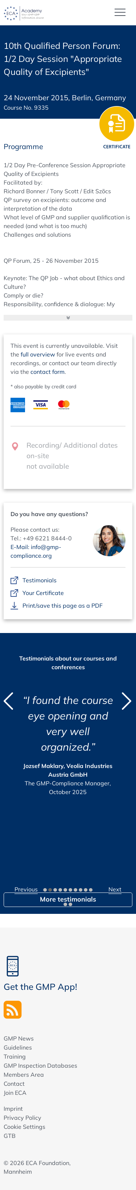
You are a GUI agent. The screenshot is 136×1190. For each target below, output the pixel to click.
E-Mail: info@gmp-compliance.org (36, 551)
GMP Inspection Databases (40, 1065)
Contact (14, 1083)
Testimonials (39, 581)
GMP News (19, 1038)
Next (114, 889)
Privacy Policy (22, 1117)
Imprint (13, 1108)
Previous (26, 889)
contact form (47, 371)
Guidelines (18, 1047)
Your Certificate (43, 593)
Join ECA (15, 1092)
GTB (10, 1135)
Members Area (24, 1074)
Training (15, 1056)
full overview (38, 354)
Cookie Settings (24, 1126)
